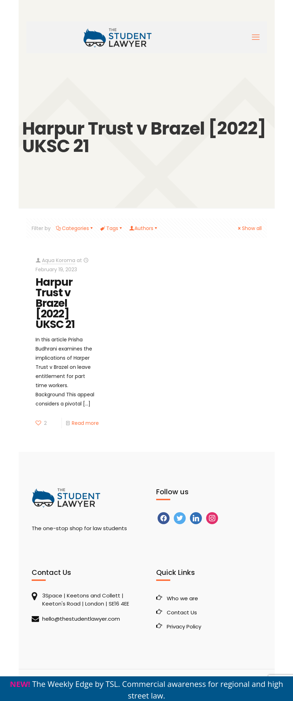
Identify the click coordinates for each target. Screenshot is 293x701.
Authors (143, 228)
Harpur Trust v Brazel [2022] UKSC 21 (55, 303)
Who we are (182, 598)
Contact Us (182, 612)
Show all (249, 228)
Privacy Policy (184, 626)
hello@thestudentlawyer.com (81, 618)
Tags (111, 228)
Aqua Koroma (58, 260)
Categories (75, 228)
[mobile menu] (256, 37)
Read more (85, 423)
